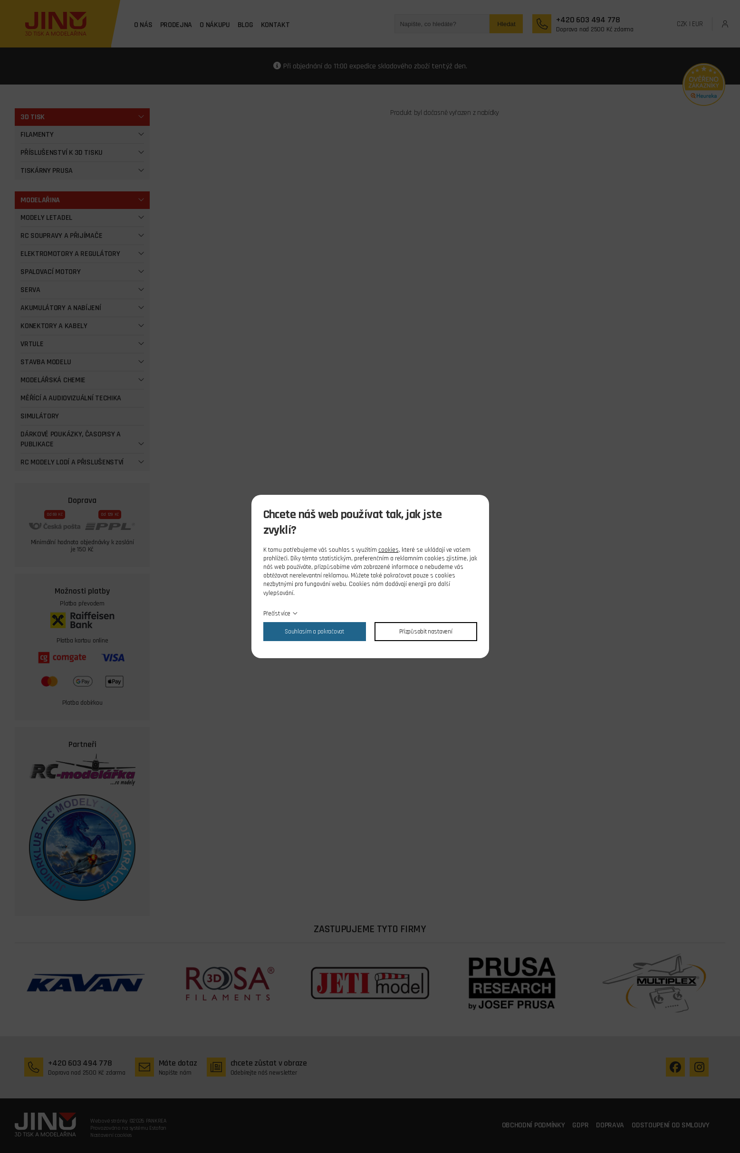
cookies (388, 550)
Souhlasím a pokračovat (314, 631)
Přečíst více (276, 613)
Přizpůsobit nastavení (425, 631)
